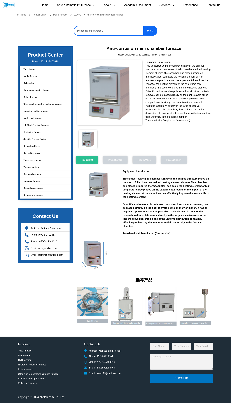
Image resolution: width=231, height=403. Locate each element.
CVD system (29, 83)
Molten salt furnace (32, 118)
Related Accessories (33, 188)
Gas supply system (32, 174)
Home (45, 5)
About (110, 5)
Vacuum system (31, 167)
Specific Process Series (34, 139)
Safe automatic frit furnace (76, 5)
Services (167, 5)
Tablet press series (32, 160)
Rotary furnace (30, 97)
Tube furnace (29, 69)
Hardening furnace (32, 132)
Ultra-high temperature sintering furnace (42, 104)
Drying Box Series (31, 146)
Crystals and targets (33, 195)
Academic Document (137, 5)
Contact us (213, 5)
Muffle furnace (30, 76)
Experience (190, 5)
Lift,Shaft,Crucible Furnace (36, 125)
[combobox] (109, 31)
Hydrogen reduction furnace (36, 90)
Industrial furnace (31, 181)
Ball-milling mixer (31, 153)
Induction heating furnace (35, 111)
